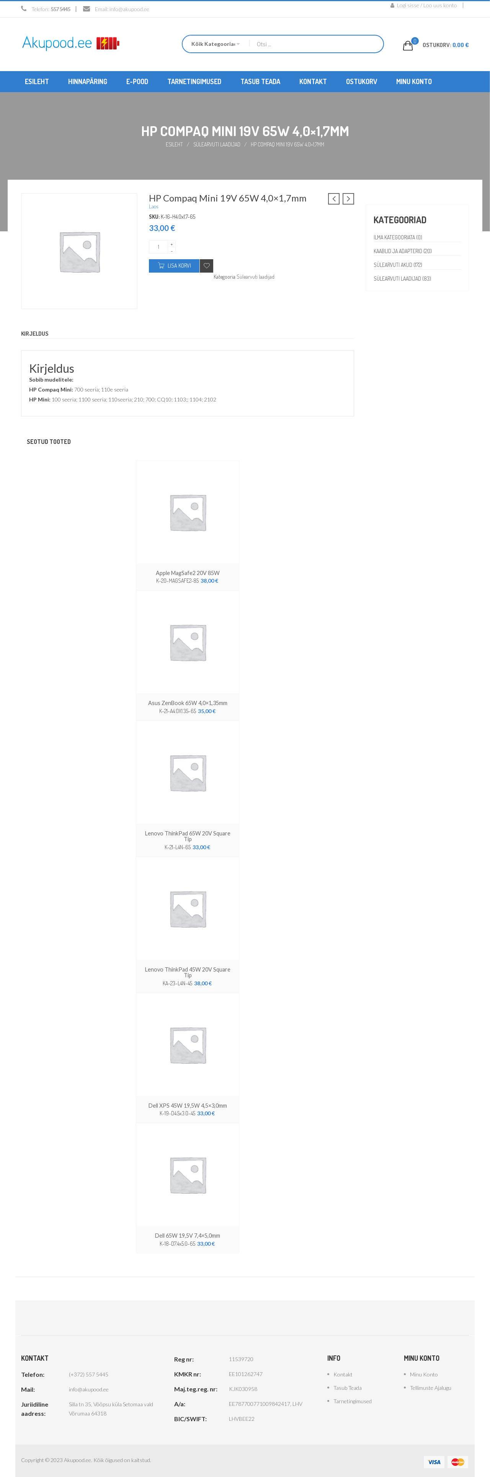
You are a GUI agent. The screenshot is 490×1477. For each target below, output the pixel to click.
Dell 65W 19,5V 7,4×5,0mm (187, 1233)
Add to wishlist (206, 265)
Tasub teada (347, 1385)
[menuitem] (37, 81)
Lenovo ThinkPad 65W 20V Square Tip (187, 835)
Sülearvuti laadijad (217, 144)
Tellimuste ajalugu (430, 1385)
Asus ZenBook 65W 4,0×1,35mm (188, 702)
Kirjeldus (36, 333)
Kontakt (343, 1371)
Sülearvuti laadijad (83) (403, 278)
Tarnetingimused (352, 1398)
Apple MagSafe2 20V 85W (187, 572)
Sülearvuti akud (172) (398, 264)
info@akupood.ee (129, 9)
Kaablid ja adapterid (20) (404, 250)
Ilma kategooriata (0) (399, 237)
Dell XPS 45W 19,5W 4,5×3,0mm (187, 1103)
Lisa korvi (179, 265)
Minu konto (424, 1371)
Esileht (174, 144)
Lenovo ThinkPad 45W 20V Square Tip (187, 971)
